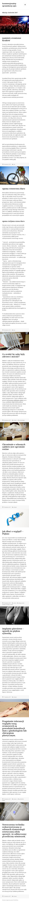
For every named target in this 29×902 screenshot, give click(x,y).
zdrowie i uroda (9, 604)
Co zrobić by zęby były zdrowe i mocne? (13, 355)
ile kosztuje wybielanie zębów (15, 400)
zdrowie (15, 420)
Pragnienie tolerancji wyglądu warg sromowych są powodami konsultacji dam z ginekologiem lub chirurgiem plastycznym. (14, 728)
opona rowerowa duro (13, 188)
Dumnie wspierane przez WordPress (10, 900)
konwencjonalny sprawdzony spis (9, 4)
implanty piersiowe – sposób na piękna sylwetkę (13, 631)
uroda (14, 603)
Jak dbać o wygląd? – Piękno (12, 532)
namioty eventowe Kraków (11, 39)
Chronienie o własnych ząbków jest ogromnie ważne (13, 447)
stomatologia (22, 420)
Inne (14, 164)
